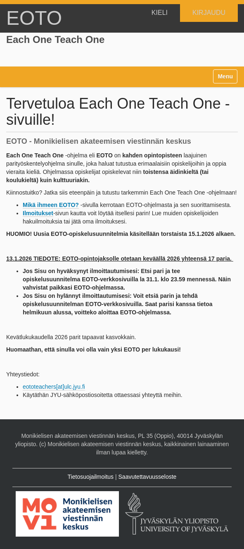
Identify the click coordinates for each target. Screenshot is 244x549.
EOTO (34, 18)
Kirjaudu (208, 12)
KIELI (160, 12)
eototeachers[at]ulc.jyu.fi (54, 386)
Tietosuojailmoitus (91, 476)
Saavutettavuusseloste (147, 476)
